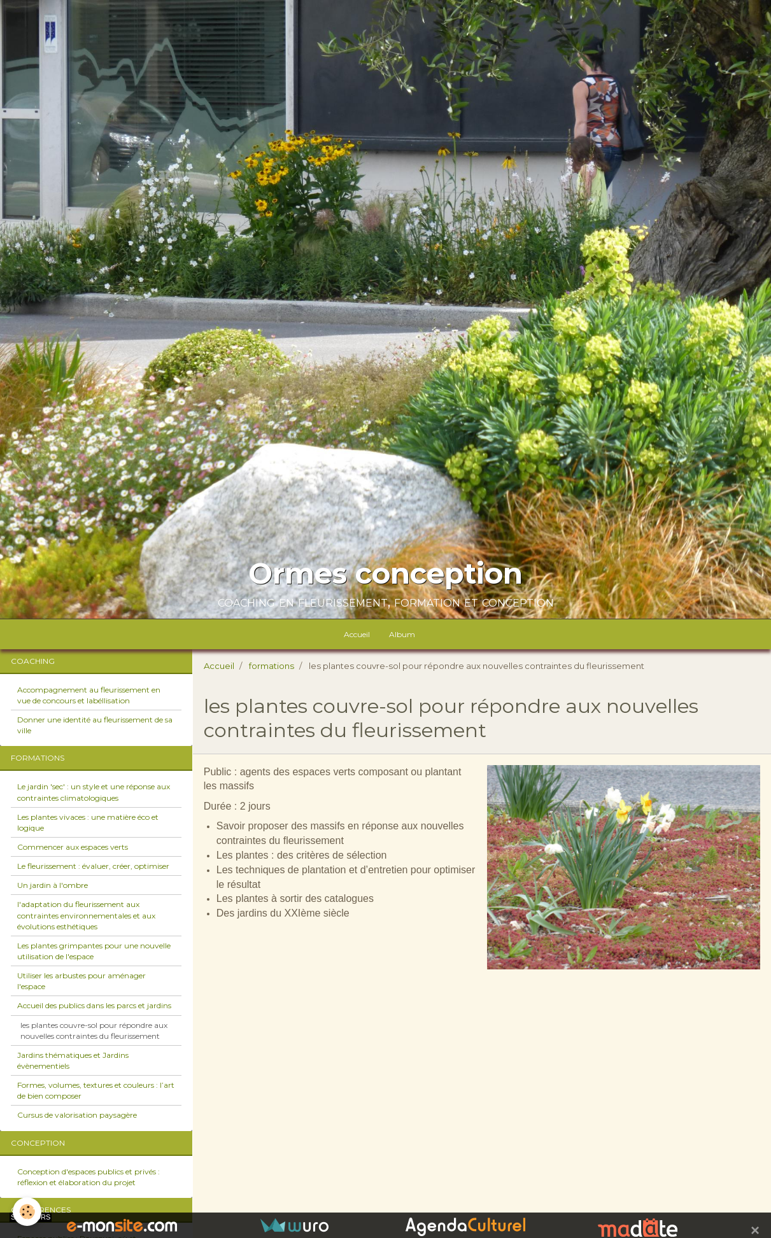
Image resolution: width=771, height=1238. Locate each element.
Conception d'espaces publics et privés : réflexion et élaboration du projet (88, 1177)
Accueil (357, 634)
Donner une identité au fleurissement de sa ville (95, 725)
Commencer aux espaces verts (72, 847)
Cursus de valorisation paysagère (77, 1115)
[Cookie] (27, 1211)
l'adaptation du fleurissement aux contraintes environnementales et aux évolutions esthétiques (86, 915)
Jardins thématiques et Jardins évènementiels (73, 1060)
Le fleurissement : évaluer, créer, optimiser (93, 866)
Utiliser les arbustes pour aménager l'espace (81, 981)
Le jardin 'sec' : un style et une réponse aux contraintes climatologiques (93, 792)
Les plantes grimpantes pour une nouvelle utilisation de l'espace (94, 951)
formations (271, 666)
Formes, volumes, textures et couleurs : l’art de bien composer (95, 1090)
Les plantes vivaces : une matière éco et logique (88, 822)
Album (402, 634)
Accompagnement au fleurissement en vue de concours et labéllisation (88, 695)
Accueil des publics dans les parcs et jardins (94, 1005)
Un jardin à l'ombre (52, 885)
